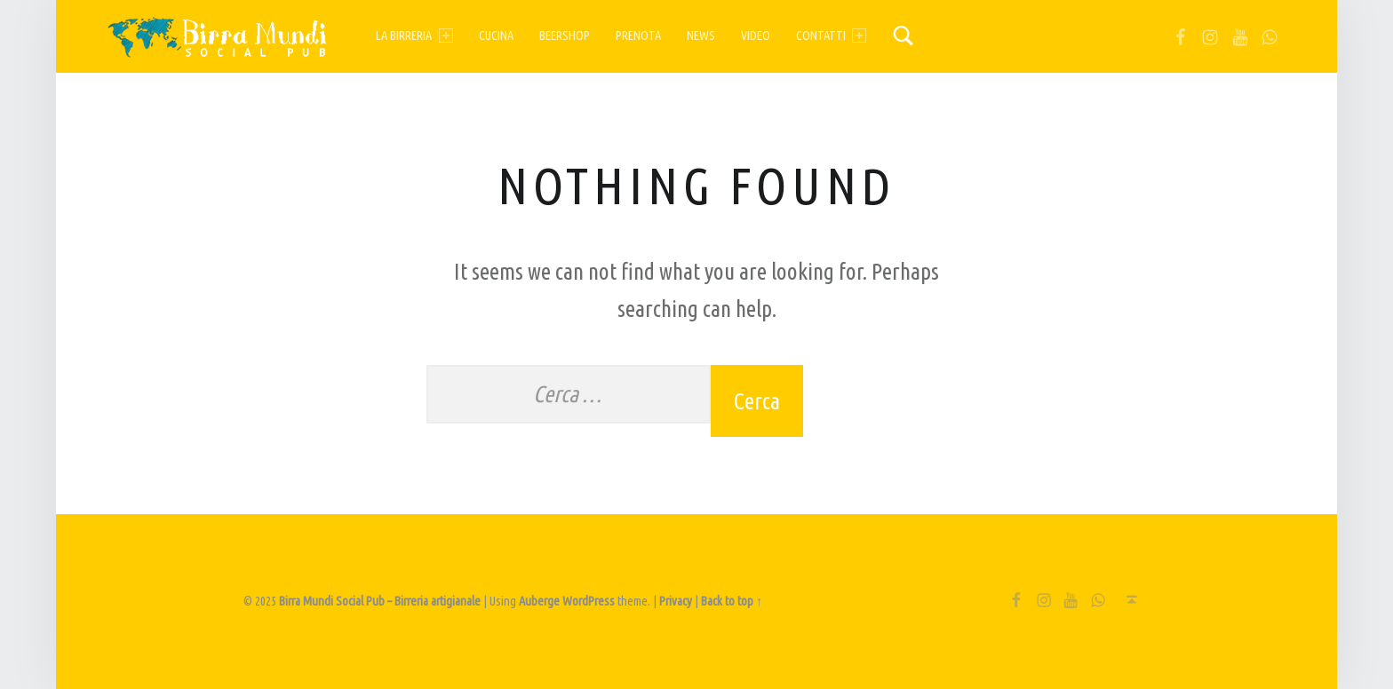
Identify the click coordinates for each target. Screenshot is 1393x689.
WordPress (588, 601)
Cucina (496, 35)
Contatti (831, 35)
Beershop (564, 35)
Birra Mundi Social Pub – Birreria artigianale (380, 601)
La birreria (414, 35)
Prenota (638, 35)
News (701, 35)
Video (755, 35)
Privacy (675, 601)
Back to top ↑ (731, 601)
